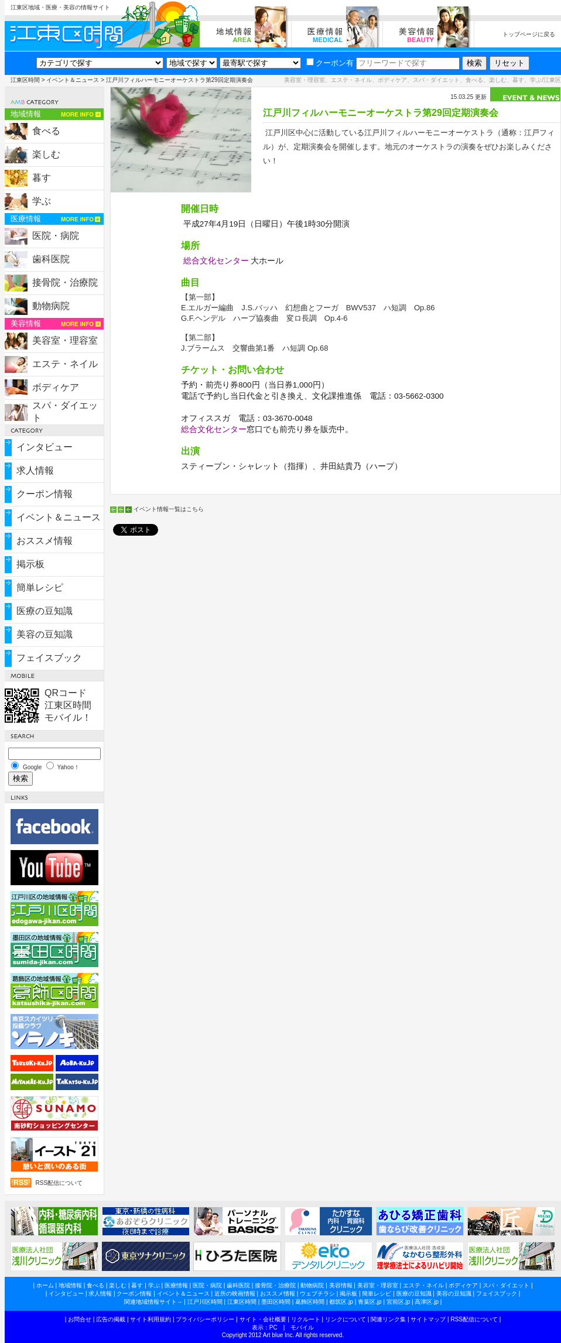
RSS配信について (59, 1183)
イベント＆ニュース (72, 80)
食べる (46, 131)
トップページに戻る (528, 34)
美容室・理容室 (65, 340)
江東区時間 (25, 80)
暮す (41, 178)
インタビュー (44, 447)
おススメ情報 (44, 541)
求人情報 (35, 470)
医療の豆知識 (44, 611)
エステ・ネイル (65, 364)
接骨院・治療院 (65, 282)
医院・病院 (55, 236)
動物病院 (51, 306)
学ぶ (41, 201)
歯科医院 (51, 259)
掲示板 (30, 564)
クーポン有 (330, 63)
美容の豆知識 (44, 634)
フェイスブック (49, 658)
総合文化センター (216, 260)
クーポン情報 (44, 494)
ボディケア (55, 387)
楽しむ (46, 154)
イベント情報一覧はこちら (169, 509)
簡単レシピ (39, 587)
